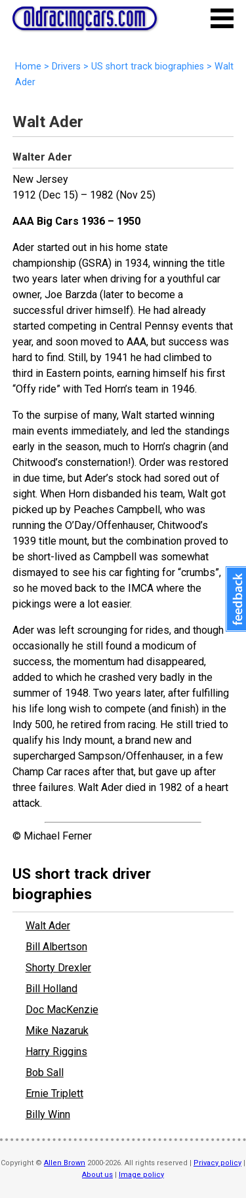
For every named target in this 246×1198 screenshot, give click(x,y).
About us (97, 1174)
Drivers (66, 66)
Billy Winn (48, 1114)
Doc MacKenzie (62, 1009)
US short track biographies (147, 66)
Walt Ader (48, 925)
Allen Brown (64, 1163)
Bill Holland (51, 988)
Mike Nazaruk (57, 1030)
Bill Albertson (56, 946)
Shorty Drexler (58, 967)
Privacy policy (217, 1163)
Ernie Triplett (54, 1093)
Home (28, 66)
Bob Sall (45, 1072)
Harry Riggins (56, 1051)
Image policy (141, 1174)
